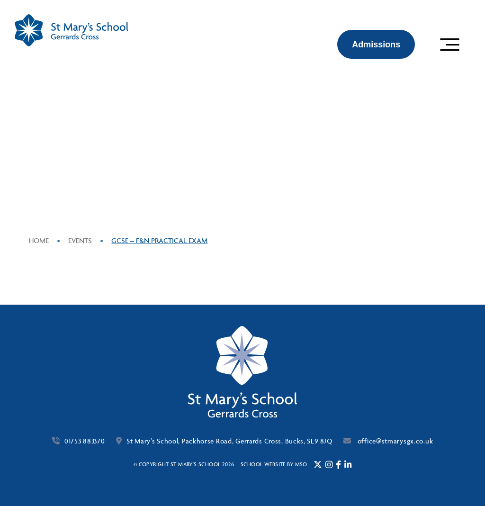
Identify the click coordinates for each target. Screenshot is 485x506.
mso (301, 464)
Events (80, 240)
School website (263, 464)
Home (39, 240)
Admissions (376, 44)
